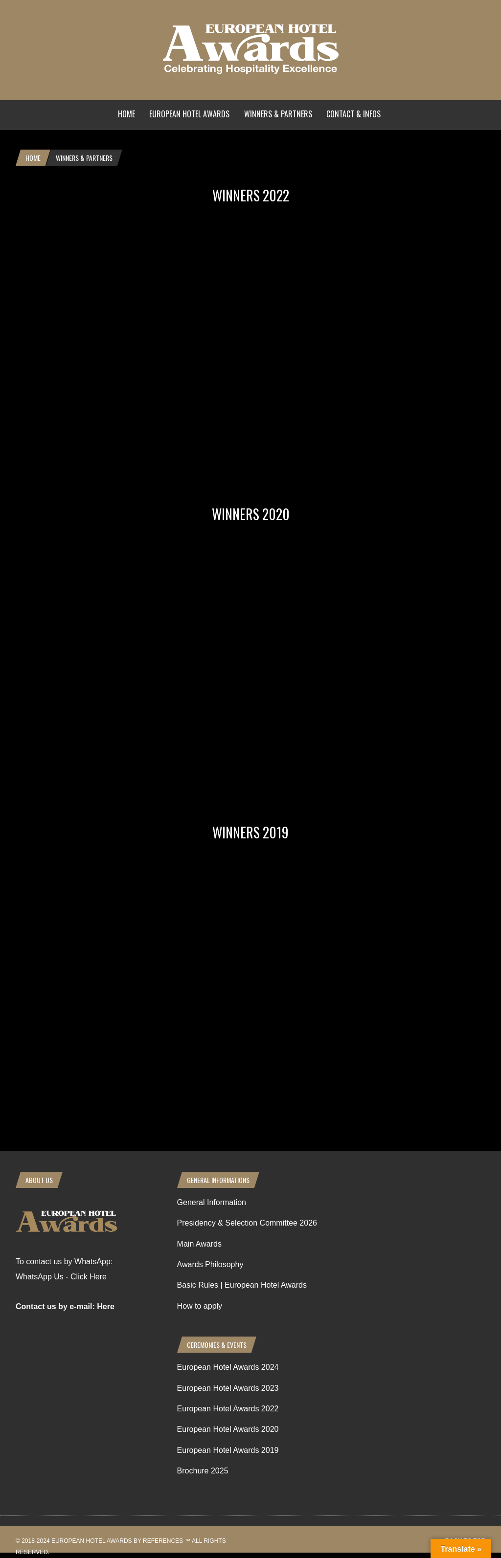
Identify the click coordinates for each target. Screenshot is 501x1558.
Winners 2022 (250, 195)
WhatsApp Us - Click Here (61, 1277)
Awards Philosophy (210, 1264)
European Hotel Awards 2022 (228, 1408)
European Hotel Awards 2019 (228, 1450)
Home (126, 114)
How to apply (200, 1306)
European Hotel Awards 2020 (228, 1429)
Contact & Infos (353, 114)
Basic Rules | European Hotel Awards (242, 1285)
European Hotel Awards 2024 (228, 1367)
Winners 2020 (251, 514)
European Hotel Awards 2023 (228, 1388)
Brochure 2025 (202, 1471)
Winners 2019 (250, 832)
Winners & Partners (278, 114)
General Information (211, 1202)
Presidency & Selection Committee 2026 (247, 1223)
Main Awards (199, 1244)
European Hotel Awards (189, 114)
